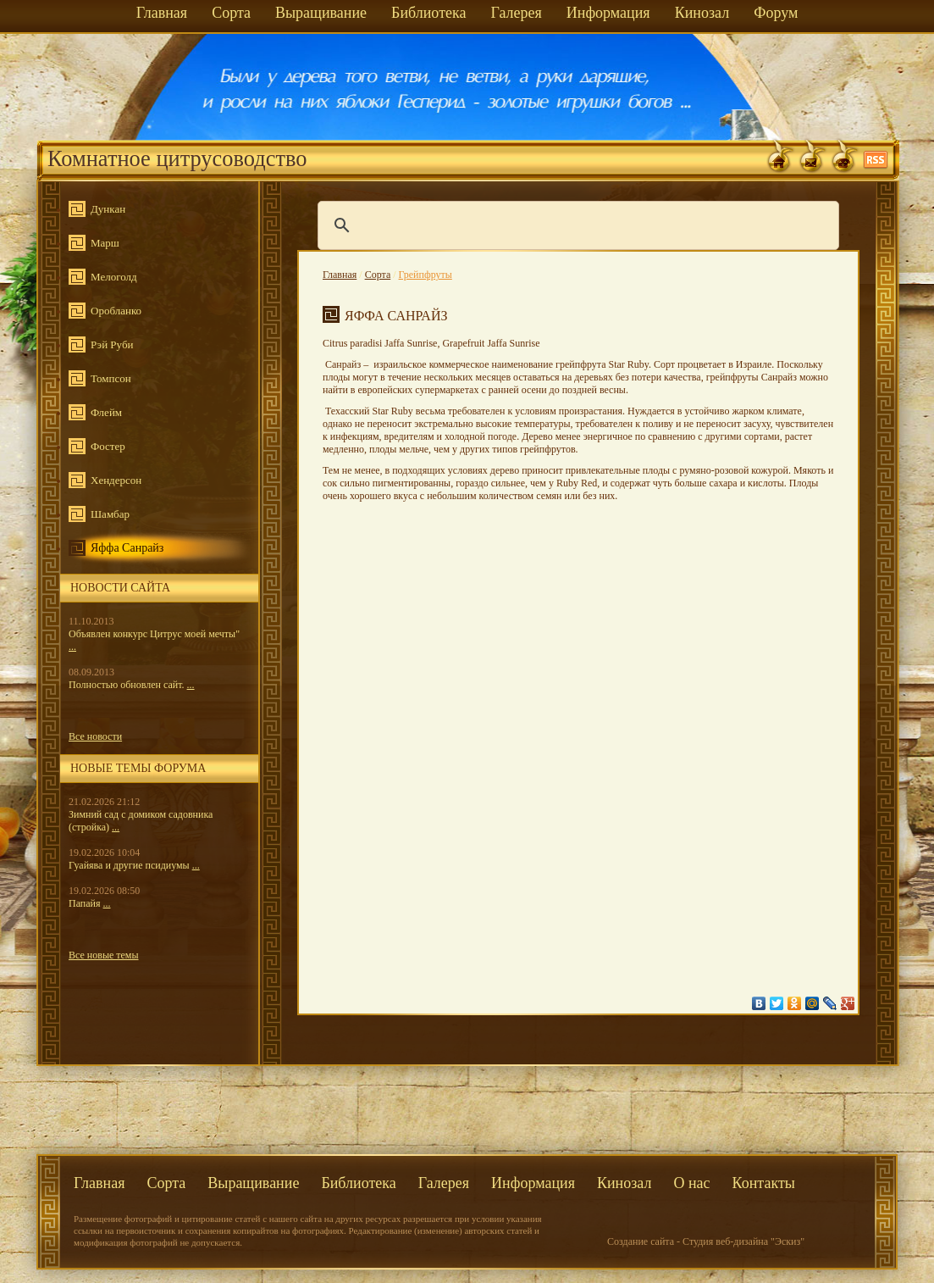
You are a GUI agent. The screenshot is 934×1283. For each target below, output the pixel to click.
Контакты (763, 1183)
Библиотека (428, 12)
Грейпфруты (425, 274)
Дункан (108, 209)
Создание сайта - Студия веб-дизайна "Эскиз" (705, 1241)
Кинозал (702, 12)
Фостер (108, 446)
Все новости (95, 736)
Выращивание (321, 12)
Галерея (515, 12)
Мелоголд (114, 276)
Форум (776, 12)
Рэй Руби (112, 344)
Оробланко (116, 310)
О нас (691, 1183)
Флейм (106, 412)
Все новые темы (104, 955)
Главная (161, 12)
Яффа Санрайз (127, 548)
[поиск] (576, 225)
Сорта (231, 12)
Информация (608, 12)
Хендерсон (116, 480)
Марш (105, 242)
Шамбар (110, 514)
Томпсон (111, 378)
